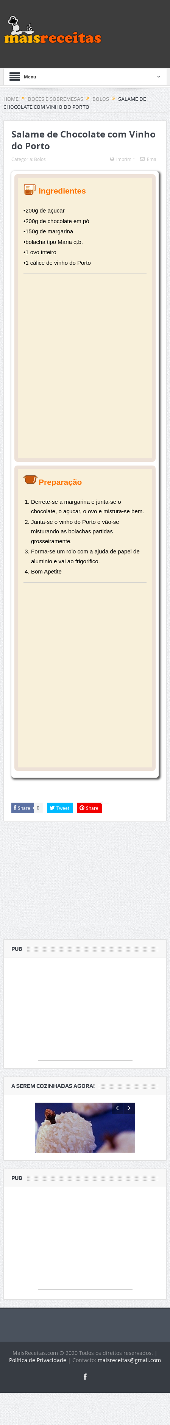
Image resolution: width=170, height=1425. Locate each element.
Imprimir (122, 159)
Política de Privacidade (37, 1391)
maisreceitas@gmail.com (129, 1391)
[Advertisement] (85, 366)
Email (149, 159)
